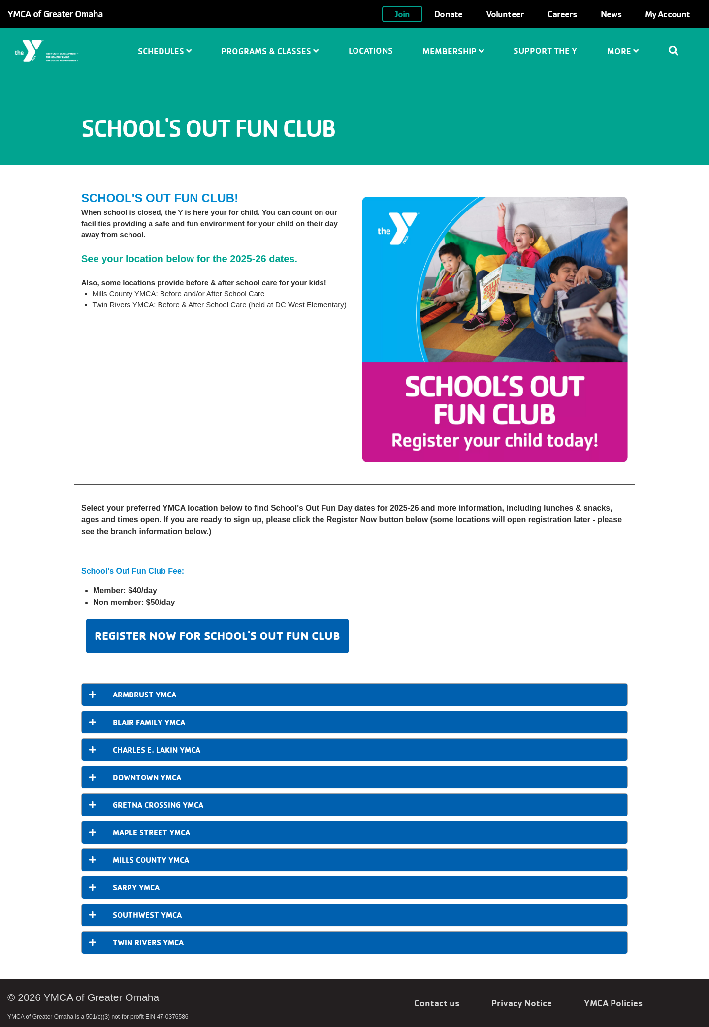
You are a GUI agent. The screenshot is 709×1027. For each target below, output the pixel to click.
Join (402, 13)
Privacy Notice (521, 1002)
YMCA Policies (613, 1002)
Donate (448, 13)
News (611, 13)
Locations (371, 50)
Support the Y (545, 50)
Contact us (436, 1002)
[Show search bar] (677, 50)
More (623, 51)
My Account (667, 13)
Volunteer (505, 13)
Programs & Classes (270, 51)
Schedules (165, 51)
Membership (453, 51)
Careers (562, 13)
